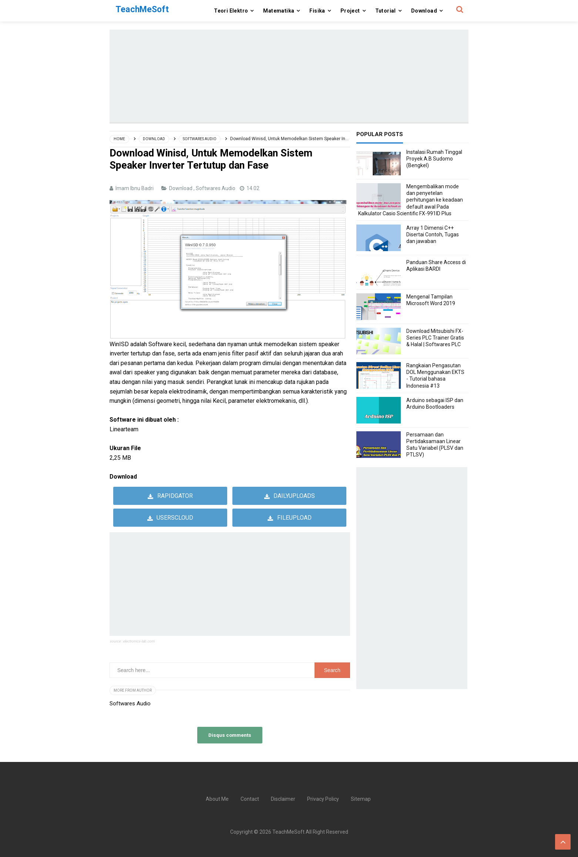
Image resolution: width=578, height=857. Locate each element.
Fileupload (294, 517)
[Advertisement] (289, 76)
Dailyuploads (294, 495)
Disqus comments (229, 735)
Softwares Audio (216, 188)
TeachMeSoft (288, 832)
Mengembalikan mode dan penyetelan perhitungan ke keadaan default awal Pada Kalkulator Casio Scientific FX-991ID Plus (410, 199)
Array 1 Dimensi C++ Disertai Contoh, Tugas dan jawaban (432, 234)
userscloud (175, 517)
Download (181, 188)
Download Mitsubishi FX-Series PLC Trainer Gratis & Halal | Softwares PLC (435, 337)
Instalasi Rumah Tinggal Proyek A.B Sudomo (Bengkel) (434, 158)
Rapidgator (175, 495)
